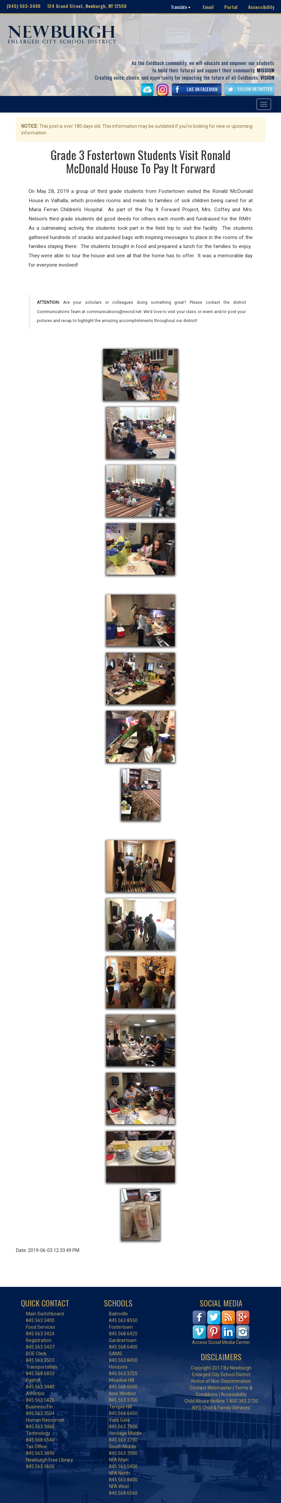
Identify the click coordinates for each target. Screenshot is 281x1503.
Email (208, 6)
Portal (230, 6)
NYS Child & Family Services (221, 1407)
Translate (181, 6)
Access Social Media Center (221, 1342)
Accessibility (261, 6)
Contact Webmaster (211, 1387)
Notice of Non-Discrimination (221, 1381)
